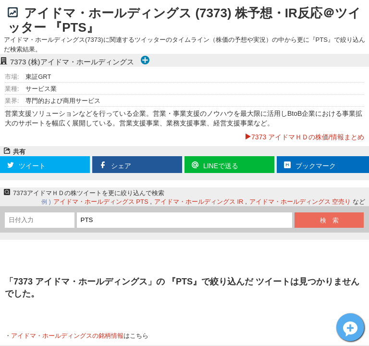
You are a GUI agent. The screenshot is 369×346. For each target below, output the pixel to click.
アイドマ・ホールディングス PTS (100, 201)
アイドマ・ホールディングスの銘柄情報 (67, 335)
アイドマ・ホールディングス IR (199, 201)
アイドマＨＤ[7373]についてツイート (350, 327)
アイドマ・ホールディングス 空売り (300, 201)
